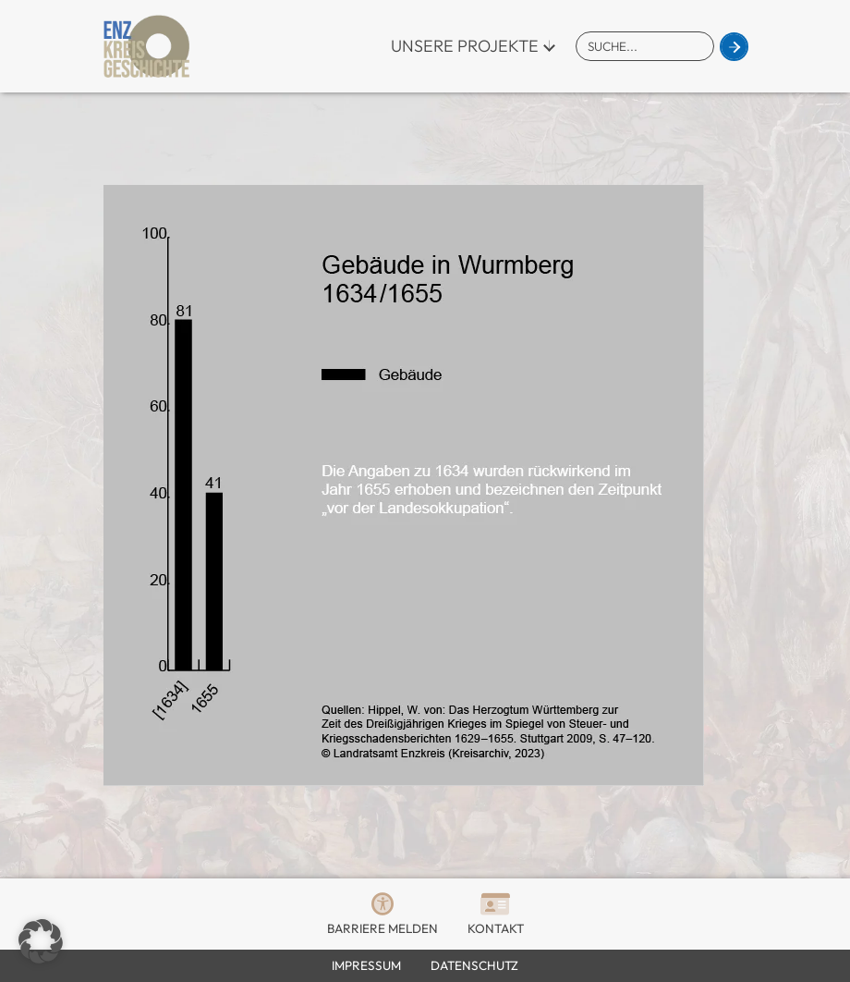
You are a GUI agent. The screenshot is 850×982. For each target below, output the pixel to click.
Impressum (366, 965)
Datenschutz (474, 965)
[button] (40, 941)
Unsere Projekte (465, 45)
